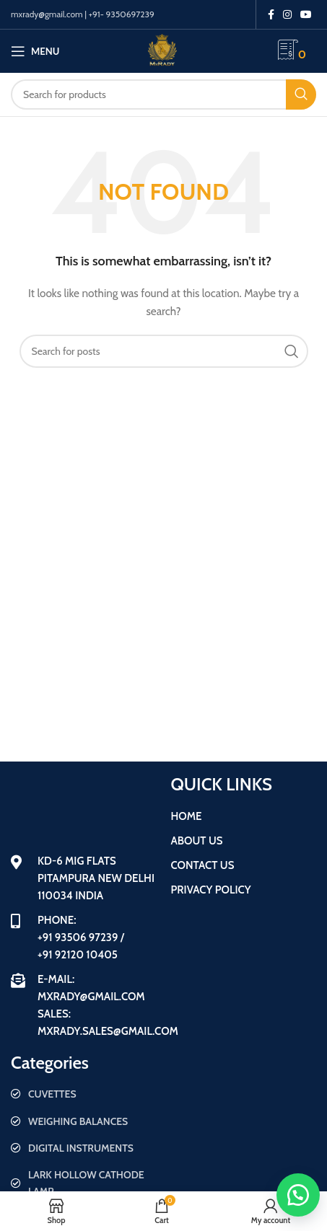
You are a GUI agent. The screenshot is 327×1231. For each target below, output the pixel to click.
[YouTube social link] (306, 14)
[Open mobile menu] (35, 51)
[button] (298, 1195)
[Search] (163, 94)
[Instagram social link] (287, 14)
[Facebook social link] (271, 14)
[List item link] (83, 1094)
